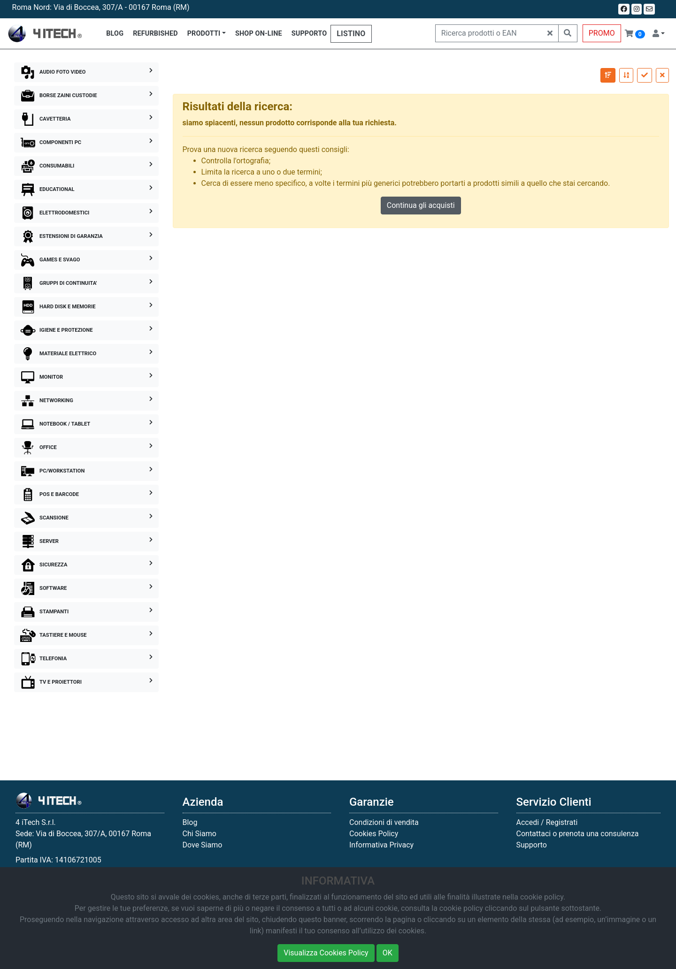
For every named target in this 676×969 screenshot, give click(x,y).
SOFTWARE (86, 588)
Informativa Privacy (381, 844)
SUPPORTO (309, 34)
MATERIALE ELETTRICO (86, 353)
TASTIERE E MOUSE (86, 635)
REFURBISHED (155, 34)
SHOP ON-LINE (258, 34)
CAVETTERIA (86, 119)
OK (387, 952)
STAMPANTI (86, 611)
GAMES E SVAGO (86, 260)
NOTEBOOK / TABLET (86, 424)
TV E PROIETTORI (86, 682)
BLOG (114, 34)
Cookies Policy (373, 833)
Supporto (531, 844)
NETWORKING (86, 400)
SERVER (86, 541)
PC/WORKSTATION (86, 471)
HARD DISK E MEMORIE (86, 306)
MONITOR (86, 377)
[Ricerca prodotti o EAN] (488, 33)
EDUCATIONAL (86, 189)
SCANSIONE (86, 518)
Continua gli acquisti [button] (421, 205)
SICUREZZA (86, 565)
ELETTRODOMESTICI (86, 213)
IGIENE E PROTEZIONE (86, 330)
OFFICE (86, 447)
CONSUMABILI (86, 166)
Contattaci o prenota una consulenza (577, 833)
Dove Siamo (203, 844)
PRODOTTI (204, 34)
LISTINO (351, 33)
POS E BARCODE (86, 494)
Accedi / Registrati (547, 822)
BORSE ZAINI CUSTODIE (86, 95)
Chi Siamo (199, 833)
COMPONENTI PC (86, 142)
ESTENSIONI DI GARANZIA (86, 236)
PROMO (602, 33)
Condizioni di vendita (384, 822)
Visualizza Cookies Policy (326, 952)
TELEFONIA (86, 658)
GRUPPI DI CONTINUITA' (86, 283)
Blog (190, 822)
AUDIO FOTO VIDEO (86, 72)
